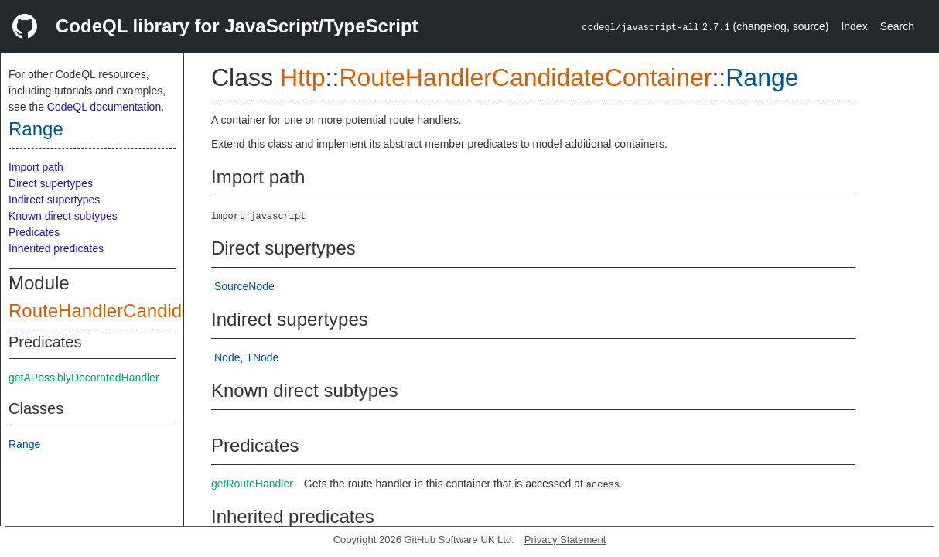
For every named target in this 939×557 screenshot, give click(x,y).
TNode (262, 357)
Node (227, 357)
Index (854, 26)
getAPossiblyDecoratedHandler (84, 377)
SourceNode (244, 286)
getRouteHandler (252, 483)
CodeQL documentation (104, 107)
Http (303, 77)
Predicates (34, 232)
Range (36, 128)
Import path (36, 167)
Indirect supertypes (54, 199)
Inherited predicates (56, 248)
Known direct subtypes (63, 216)
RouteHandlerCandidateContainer (149, 310)
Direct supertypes (51, 183)
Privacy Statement (565, 539)
